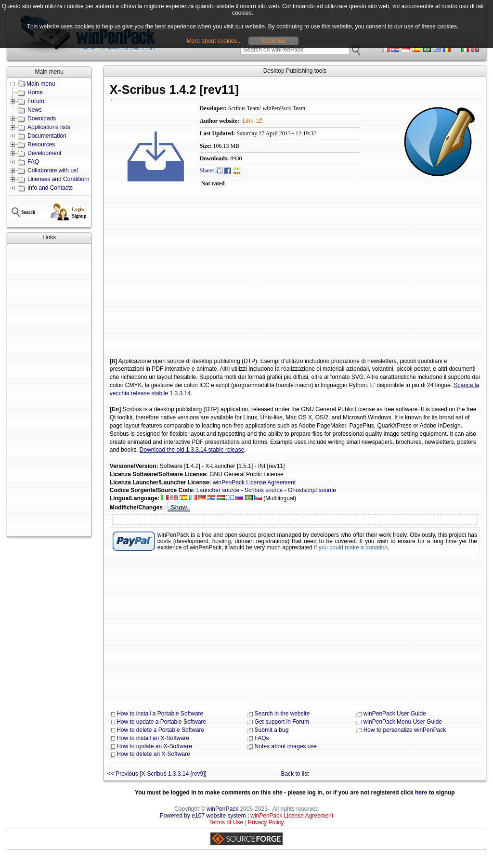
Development (44, 153)
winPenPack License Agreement (254, 482)
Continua (273, 41)
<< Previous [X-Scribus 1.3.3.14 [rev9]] (157, 773)
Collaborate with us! (52, 170)
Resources (41, 144)
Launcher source (217, 490)
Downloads (41, 118)
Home (35, 92)
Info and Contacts (50, 187)
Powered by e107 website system (203, 815)
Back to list (295, 773)
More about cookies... (214, 41)
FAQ (33, 161)
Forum (35, 101)
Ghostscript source (312, 490)
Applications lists (48, 127)
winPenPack (222, 809)
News (34, 109)
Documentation (46, 135)
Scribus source (264, 490)
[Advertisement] (49, 390)
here (421, 792)
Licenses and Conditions (59, 179)
